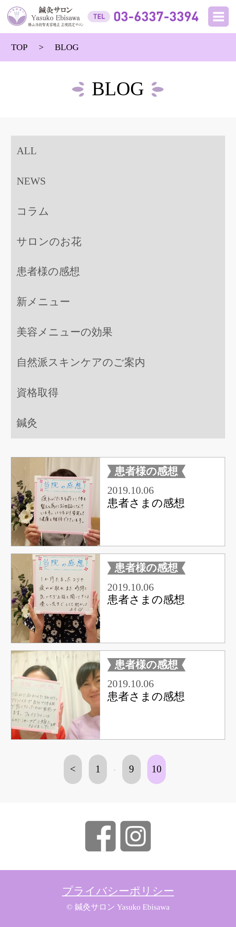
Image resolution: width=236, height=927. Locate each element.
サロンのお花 (49, 241)
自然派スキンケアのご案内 (81, 362)
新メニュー (43, 302)
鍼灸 (27, 423)
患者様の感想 (48, 271)
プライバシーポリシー (118, 891)
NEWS (31, 181)
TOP (19, 47)
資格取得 (37, 392)
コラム (33, 211)
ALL (27, 151)
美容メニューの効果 (65, 332)
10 (157, 768)
